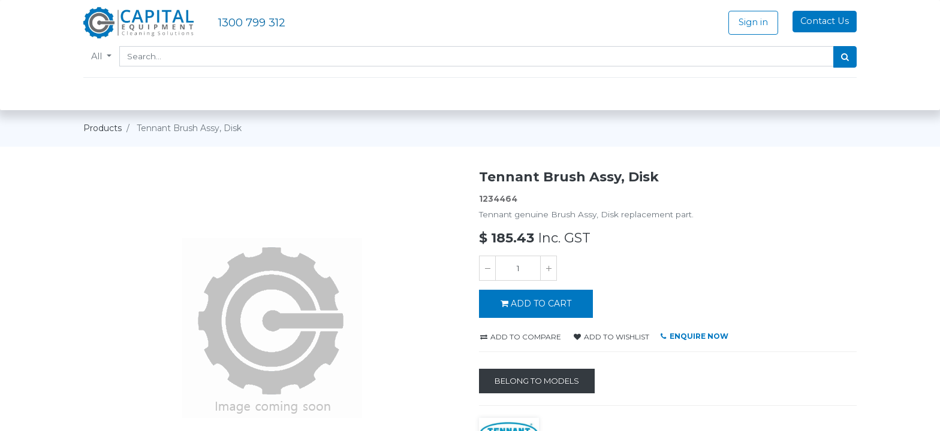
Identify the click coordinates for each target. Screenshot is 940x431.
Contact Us (824, 21)
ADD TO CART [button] (536, 303)
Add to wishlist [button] (611, 336)
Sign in (753, 22)
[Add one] (548, 268)
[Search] (845, 57)
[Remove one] (487, 268)
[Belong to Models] (537, 381)
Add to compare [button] (520, 336)
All (97, 56)
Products (102, 128)
